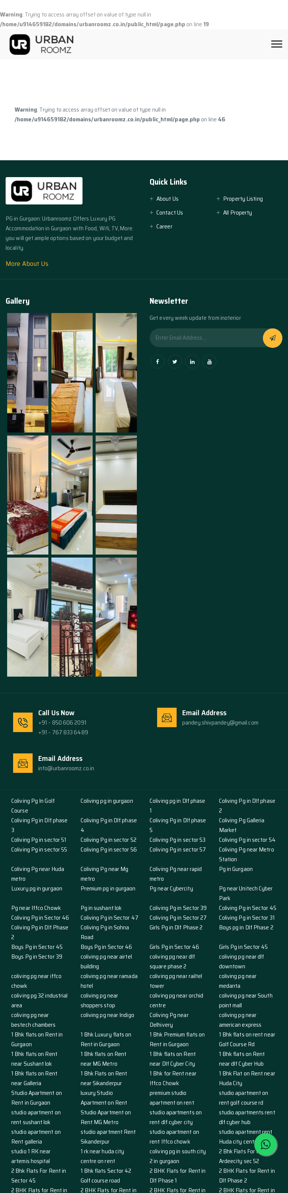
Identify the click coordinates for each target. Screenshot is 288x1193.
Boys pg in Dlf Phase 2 (246, 927)
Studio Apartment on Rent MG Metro (106, 1117)
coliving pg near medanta (238, 980)
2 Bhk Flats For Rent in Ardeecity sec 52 (246, 1156)
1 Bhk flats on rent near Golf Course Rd (247, 1039)
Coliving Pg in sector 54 (247, 839)
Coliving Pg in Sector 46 (40, 917)
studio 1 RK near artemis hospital (31, 1156)
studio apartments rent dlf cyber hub (247, 1117)
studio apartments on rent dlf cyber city (176, 1117)
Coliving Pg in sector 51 (38, 839)
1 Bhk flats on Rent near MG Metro (104, 1058)
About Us (167, 198)
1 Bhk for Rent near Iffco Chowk (173, 1078)
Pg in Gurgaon (236, 869)
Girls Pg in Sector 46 (174, 946)
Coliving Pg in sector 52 (108, 839)
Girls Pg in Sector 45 (243, 946)
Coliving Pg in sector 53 (178, 839)
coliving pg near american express (240, 1019)
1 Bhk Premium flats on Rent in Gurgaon (177, 1039)
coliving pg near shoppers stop (99, 1000)
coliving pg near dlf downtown (241, 961)
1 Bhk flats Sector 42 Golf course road (106, 1175)
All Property (237, 212)
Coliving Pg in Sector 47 (109, 917)
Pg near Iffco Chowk (36, 908)
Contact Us (169, 212)
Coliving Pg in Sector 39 (178, 908)
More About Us (27, 263)
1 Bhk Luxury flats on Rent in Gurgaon (106, 1039)
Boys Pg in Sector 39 (36, 956)
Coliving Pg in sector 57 (178, 849)
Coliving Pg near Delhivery (169, 1019)
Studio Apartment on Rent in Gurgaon (36, 1097)
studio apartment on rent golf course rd (243, 1097)
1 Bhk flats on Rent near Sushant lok (34, 1058)
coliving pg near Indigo (107, 1015)
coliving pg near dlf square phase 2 (172, 961)
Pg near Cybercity (171, 888)
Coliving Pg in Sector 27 (178, 917)
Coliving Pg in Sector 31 (247, 917)
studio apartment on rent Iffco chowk (174, 1136)
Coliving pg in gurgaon (107, 800)
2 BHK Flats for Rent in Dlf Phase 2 (247, 1175)
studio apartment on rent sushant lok (36, 1117)
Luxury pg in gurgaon (36, 888)
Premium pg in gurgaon (108, 888)
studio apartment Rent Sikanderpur (108, 1136)
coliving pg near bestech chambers (33, 1019)
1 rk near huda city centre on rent (102, 1156)
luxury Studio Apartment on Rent (104, 1097)
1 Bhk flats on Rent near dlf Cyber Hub (242, 1058)
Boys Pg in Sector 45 (37, 946)
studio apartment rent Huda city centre (246, 1136)
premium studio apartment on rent (172, 1097)
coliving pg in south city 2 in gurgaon (178, 1156)
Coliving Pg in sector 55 (39, 849)
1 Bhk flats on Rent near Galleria (34, 1078)
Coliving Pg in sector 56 (109, 849)
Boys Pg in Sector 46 (106, 946)
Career (164, 226)
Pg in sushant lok (101, 908)
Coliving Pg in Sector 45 (247, 908)
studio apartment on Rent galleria (36, 1136)
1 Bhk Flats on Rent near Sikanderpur (104, 1078)
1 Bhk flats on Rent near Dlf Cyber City (173, 1058)
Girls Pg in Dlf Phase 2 (176, 927)
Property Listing (243, 198)
